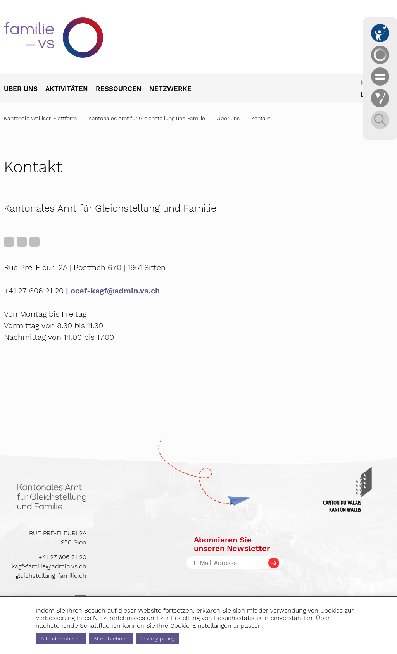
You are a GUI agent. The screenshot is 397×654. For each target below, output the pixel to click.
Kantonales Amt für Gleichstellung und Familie (146, 118)
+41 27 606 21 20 (62, 557)
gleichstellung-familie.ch (51, 575)
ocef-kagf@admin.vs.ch (115, 290)
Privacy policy (157, 638)
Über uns (228, 118)
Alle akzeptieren (61, 638)
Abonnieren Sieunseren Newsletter (232, 543)
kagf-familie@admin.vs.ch (49, 566)
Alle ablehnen (110, 638)
